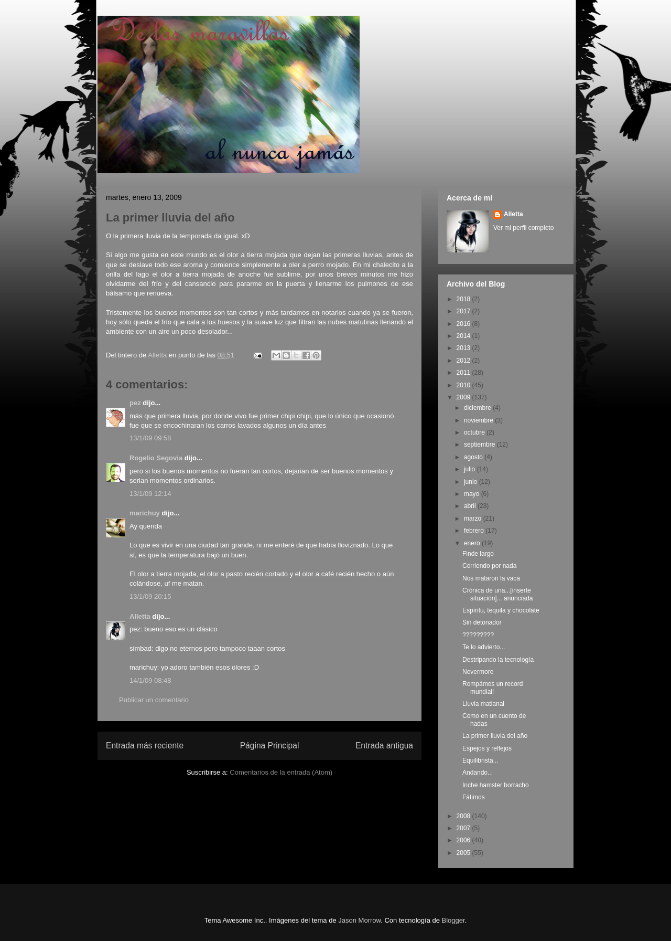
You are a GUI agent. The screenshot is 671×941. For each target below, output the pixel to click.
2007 (464, 828)
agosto (474, 457)
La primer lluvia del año (494, 735)
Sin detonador (482, 622)
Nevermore (477, 671)
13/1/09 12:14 (150, 494)
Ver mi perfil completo (523, 227)
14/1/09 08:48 (150, 680)
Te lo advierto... (483, 647)
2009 (464, 397)
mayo (472, 494)
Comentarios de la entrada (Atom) (281, 772)
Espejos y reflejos (487, 748)
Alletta (139, 616)
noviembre (479, 420)
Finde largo (478, 553)
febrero (474, 530)
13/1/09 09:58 (150, 438)
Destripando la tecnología (498, 659)
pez (135, 403)
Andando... (477, 772)
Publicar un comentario (154, 700)
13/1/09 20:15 (150, 596)
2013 (464, 348)
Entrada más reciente (144, 745)
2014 (464, 336)
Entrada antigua (384, 745)
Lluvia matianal (483, 703)
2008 (464, 816)
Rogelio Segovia (155, 458)
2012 (464, 360)
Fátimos (473, 797)
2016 (464, 323)
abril (471, 506)
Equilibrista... (480, 760)
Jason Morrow (359, 920)
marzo (473, 518)
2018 (464, 299)
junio (471, 481)
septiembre (480, 444)
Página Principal (269, 745)
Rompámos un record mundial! (492, 687)
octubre (475, 432)
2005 (464, 853)
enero (473, 543)
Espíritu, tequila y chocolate (500, 610)
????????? (478, 635)
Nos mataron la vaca (491, 578)
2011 (464, 372)
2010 (464, 385)
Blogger (453, 920)
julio (470, 469)
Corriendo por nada (489, 565)
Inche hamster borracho (495, 785)
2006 (464, 840)
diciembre (478, 407)
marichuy (144, 513)
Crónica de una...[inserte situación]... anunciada (497, 594)
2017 (464, 311)
